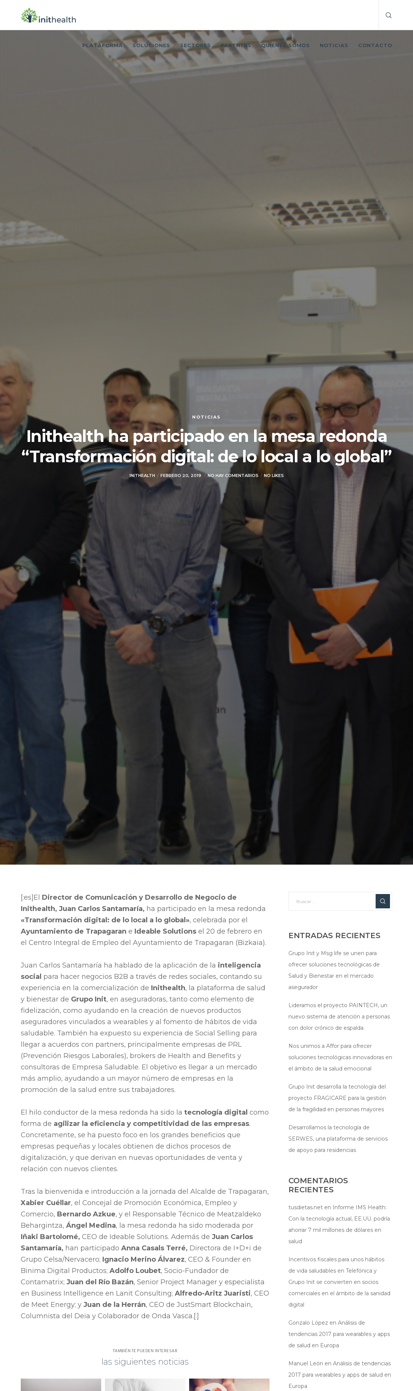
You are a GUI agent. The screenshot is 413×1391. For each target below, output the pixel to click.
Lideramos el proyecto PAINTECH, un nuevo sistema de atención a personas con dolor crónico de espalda (339, 1016)
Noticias (206, 417)
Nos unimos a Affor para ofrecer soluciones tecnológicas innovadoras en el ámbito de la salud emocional (340, 1057)
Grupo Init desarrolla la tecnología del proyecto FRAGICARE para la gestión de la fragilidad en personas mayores (337, 1098)
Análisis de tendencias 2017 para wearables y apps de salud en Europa (339, 1334)
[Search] (386, 15)
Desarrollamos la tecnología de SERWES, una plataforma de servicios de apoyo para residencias (338, 1138)
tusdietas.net (305, 1207)
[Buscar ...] (340, 901)
